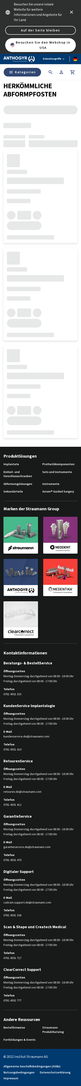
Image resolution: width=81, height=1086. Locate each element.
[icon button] (71, 12)
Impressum (10, 1078)
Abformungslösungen (17, 484)
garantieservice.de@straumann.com (27, 847)
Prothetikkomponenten (58, 464)
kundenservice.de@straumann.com (26, 737)
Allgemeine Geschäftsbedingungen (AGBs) (31, 1067)
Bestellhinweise (14, 1028)
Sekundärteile (13, 492)
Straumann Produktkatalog (53, 1030)
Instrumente (50, 484)
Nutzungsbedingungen (19, 1073)
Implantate (11, 464)
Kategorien (22, 72)
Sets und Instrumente (57, 472)
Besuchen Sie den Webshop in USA (40, 45)
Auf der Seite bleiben (40, 30)
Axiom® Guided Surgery (58, 492)
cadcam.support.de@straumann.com (27, 903)
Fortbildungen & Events (19, 1040)
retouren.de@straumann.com (22, 792)
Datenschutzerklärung (55, 1073)
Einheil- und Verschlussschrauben (17, 474)
